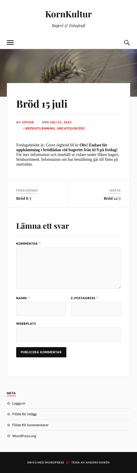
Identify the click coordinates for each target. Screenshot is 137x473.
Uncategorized (71, 128)
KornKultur (68, 14)
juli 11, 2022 (61, 122)
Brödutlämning (40, 128)
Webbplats (26, 323)
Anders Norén (98, 462)
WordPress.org (24, 436)
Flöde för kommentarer (30, 425)
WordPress (54, 462)
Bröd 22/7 (112, 198)
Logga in (18, 403)
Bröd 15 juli (41, 103)
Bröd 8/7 (23, 198)
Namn (22, 298)
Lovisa (28, 122)
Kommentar (28, 243)
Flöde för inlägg (24, 414)
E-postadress (84, 298)
